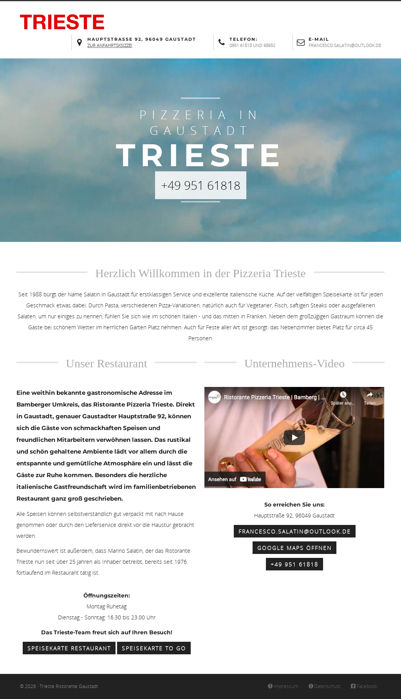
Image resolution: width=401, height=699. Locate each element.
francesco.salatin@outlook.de (294, 531)
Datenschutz (324, 686)
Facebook (363, 686)
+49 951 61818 (294, 564)
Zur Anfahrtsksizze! (109, 45)
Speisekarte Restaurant (69, 648)
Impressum (282, 686)
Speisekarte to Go (154, 648)
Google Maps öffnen (294, 548)
